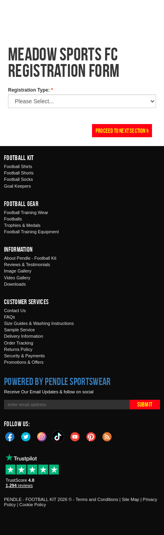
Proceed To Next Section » (122, 131)
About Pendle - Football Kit (30, 258)
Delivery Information (23, 336)
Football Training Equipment (31, 231)
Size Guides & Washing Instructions (39, 323)
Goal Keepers (17, 186)
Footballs (13, 218)
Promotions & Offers (24, 362)
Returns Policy (18, 349)
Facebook (10, 436)
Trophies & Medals (22, 225)
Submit (144, 404)
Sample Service (19, 329)
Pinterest (91, 436)
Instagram (42, 436)
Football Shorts (19, 172)
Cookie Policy (32, 504)
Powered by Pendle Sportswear (57, 381)
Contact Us (15, 310)
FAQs (9, 317)
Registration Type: (30, 90)
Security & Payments (24, 355)
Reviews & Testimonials (27, 264)
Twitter (26, 436)
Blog (107, 436)
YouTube (75, 436)
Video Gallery (17, 277)
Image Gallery (17, 271)
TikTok (58, 437)
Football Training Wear (26, 212)
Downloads (15, 284)
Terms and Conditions (97, 499)
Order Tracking (18, 343)
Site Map (130, 499)
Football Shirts (18, 166)
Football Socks (18, 179)
